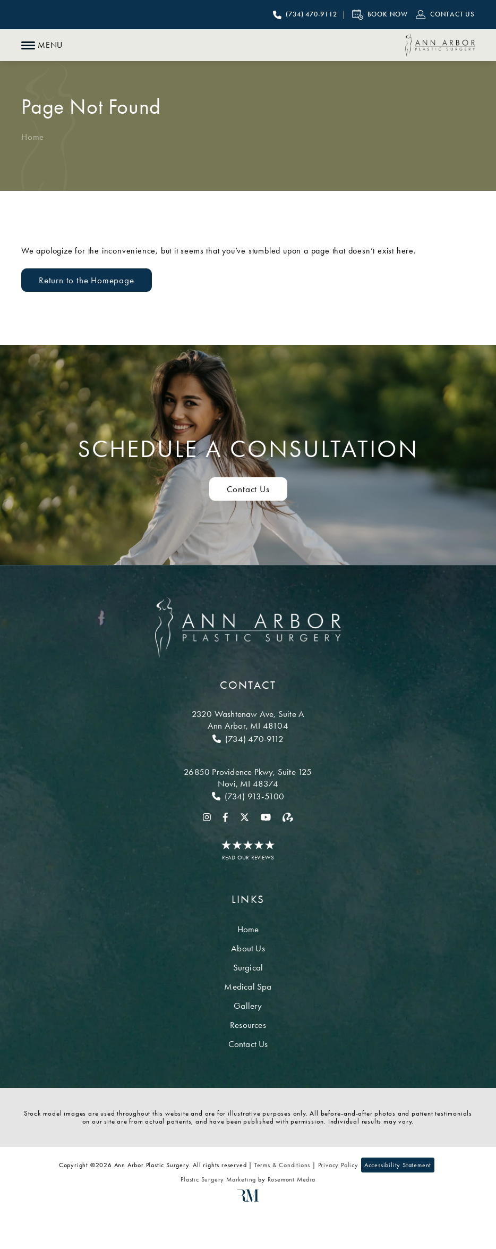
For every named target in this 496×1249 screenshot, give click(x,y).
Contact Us (248, 1044)
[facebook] (225, 816)
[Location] (248, 719)
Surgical (248, 967)
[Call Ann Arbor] (248, 739)
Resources (248, 1024)
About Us (248, 948)
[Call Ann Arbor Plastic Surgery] (305, 15)
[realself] (288, 816)
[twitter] (244, 816)
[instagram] (207, 816)
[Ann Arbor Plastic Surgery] (440, 45)
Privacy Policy (338, 1165)
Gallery (248, 1005)
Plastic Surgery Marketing (218, 1179)
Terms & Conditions (282, 1165)
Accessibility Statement (397, 1165)
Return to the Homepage (86, 280)
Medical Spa (247, 986)
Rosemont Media (291, 1179)
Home (32, 136)
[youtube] (266, 816)
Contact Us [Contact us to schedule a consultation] (248, 489)
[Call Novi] (248, 796)
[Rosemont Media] (248, 1199)
